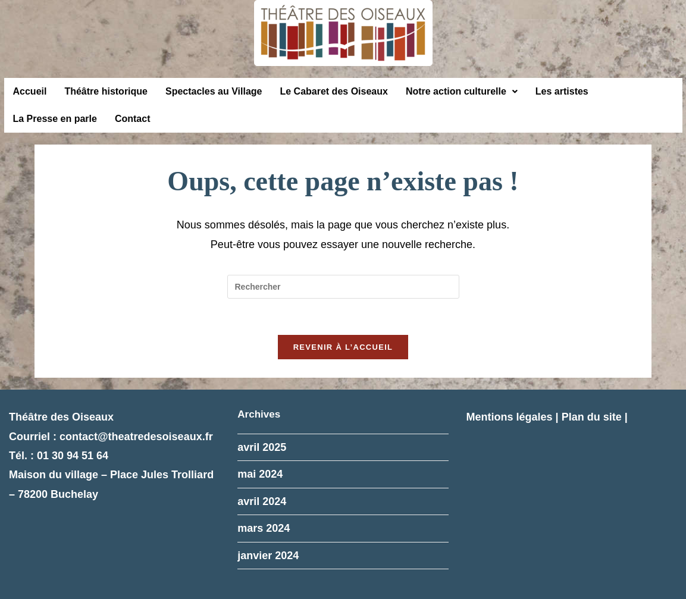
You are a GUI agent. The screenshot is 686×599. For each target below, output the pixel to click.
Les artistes (561, 91)
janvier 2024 (268, 556)
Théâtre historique (106, 91)
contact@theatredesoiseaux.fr (136, 437)
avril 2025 (261, 447)
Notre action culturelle (462, 91)
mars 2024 (263, 528)
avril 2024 (261, 501)
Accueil (30, 91)
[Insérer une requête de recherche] (343, 287)
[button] (462, 91)
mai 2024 (260, 474)
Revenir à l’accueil (343, 347)
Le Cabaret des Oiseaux (333, 91)
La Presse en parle (55, 119)
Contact (133, 119)
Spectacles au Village (213, 91)
